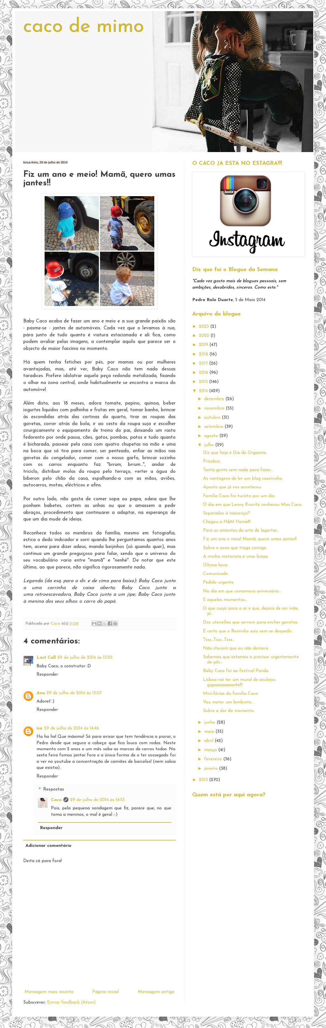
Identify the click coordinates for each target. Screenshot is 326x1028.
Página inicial (105, 992)
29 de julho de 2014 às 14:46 (71, 728)
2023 (204, 326)
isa (39, 728)
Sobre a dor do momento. (229, 711)
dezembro (214, 399)
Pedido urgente (218, 582)
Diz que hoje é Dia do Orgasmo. (235, 453)
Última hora (215, 565)
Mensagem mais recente (49, 992)
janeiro (211, 768)
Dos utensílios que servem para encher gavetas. (250, 622)
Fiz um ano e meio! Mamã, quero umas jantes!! (250, 539)
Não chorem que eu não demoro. (236, 648)
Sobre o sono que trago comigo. (235, 548)
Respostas (53, 789)
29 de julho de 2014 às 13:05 (84, 657)
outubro (213, 417)
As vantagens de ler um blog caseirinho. (243, 478)
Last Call (46, 657)
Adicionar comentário (48, 845)
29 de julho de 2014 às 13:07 (74, 693)
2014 (204, 391)
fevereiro (213, 759)
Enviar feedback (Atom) (71, 1002)
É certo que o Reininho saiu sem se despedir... (248, 631)
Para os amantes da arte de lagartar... (241, 530)
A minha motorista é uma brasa (235, 556)
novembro (215, 408)
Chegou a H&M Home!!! (226, 522)
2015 (204, 382)
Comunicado (215, 574)
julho (209, 445)
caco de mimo (83, 27)
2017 (204, 363)
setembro (214, 427)
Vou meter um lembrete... (228, 702)
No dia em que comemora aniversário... (242, 591)
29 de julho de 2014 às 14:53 (97, 800)
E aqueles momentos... (225, 600)
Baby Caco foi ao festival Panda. (236, 671)
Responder (47, 674)
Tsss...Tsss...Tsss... (219, 640)
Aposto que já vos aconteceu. (232, 487)
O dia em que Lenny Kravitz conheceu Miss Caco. (252, 504)
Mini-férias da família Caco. (231, 693)
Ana (41, 693)
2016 (204, 372)
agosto (211, 436)
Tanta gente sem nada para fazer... (238, 470)
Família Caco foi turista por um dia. (239, 496)
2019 (204, 345)
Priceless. (212, 461)
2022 (205, 336)
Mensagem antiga (156, 992)
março (211, 750)
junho (210, 722)
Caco (56, 800)
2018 (204, 354)
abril (209, 741)
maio (209, 731)
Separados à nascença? (226, 513)
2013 (204, 780)
